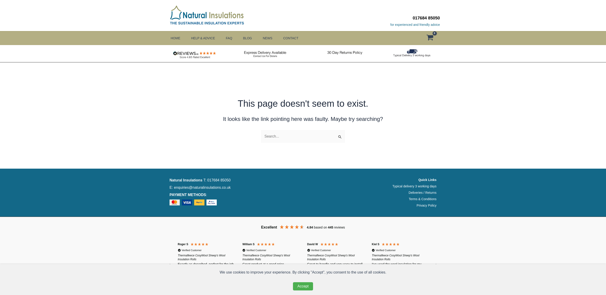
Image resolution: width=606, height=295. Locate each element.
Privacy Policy (426, 205)
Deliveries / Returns (422, 192)
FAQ (232, 38)
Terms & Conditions (422, 199)
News (274, 38)
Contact (299, 38)
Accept (303, 286)
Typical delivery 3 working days (414, 186)
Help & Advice (205, 38)
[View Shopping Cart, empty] (432, 38)
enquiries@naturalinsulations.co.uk (202, 187)
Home (175, 38)
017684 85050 (426, 18)
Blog (252, 38)
